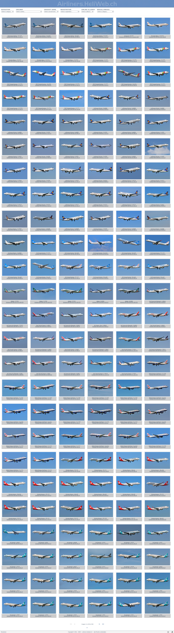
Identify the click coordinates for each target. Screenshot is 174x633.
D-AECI (162, 204)
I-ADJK (18, 542)
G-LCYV (135, 446)
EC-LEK (20, 277)
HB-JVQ (105, 494)
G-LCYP (164, 421)
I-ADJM (75, 542)
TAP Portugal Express (98, 60)
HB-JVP (76, 494)
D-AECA (105, 180)
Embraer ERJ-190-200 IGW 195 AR (43, 109)
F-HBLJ (78, 373)
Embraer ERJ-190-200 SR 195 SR (72, 254)
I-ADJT (75, 566)
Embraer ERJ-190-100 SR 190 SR (157, 374)
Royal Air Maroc (155, 35)
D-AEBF (77, 132)
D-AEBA (105, 108)
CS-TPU (135, 84)
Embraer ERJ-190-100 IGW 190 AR (157, 37)
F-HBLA (164, 301)
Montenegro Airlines (12, 35)
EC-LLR (162, 277)
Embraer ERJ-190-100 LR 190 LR (100, 37)
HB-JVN (19, 494)
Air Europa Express (40, 253)
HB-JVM (162, 470)
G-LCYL (50, 421)
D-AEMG (19, 253)
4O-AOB (48, 35)
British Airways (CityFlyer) (155, 373)
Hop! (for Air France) (41, 325)
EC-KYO (105, 253)
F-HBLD (105, 325)
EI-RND (102, 301)
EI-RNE (131, 301)
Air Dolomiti (12, 542)
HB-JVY (162, 518)
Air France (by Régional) (155, 301)
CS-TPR (49, 84)
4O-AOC (77, 35)
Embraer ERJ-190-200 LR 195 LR (15, 37)
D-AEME (134, 228)
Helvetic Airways (69, 470)
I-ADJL (46, 542)
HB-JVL (133, 470)
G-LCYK (21, 421)
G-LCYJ (164, 397)
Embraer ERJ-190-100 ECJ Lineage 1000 (129, 37)
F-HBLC (48, 325)
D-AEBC (162, 108)
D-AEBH (134, 132)
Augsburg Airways (12, 228)
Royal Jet (126, 35)
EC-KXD (77, 253)
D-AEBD (20, 132)
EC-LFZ (48, 277)
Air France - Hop (98, 325)
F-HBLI (21, 373)
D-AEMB (48, 228)
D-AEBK (48, 156)
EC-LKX (134, 277)
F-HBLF (77, 349)
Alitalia (12, 301)
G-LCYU (107, 446)
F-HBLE (20, 349)
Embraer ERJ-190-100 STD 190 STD (14, 302)
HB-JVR (133, 494)
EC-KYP (134, 253)
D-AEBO (134, 156)
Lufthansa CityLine (98, 108)
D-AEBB (134, 108)
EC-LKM (105, 277)
